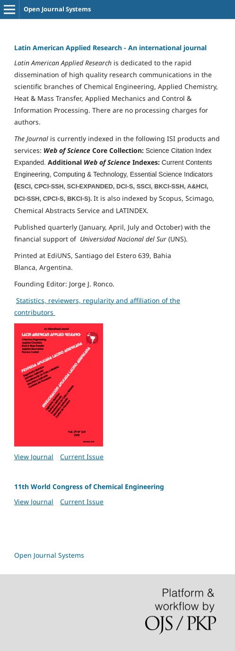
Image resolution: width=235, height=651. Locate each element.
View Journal (33, 456)
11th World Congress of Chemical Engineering (89, 486)
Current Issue (82, 456)
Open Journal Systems (57, 9)
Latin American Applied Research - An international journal (110, 47)
